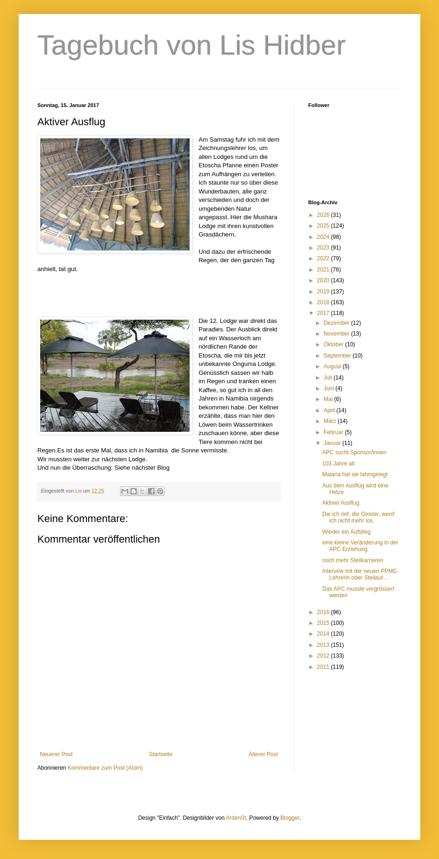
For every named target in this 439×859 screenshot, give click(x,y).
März (331, 421)
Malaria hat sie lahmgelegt (355, 474)
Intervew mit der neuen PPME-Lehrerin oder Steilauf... (360, 574)
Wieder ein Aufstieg (346, 532)
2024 (324, 237)
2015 (324, 623)
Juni (329, 388)
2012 (324, 655)
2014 (324, 633)
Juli (328, 377)
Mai (329, 399)
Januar (333, 443)
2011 (324, 667)
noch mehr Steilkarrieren (352, 560)
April (330, 410)
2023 (324, 247)
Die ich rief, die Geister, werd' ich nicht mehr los (358, 517)
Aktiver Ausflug (340, 503)
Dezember (337, 323)
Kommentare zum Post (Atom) (105, 768)
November (337, 333)
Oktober (334, 344)
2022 (324, 258)
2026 (324, 215)
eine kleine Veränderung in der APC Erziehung (360, 545)
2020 (324, 280)
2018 (324, 302)
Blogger (289, 818)
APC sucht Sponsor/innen (354, 452)
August (333, 366)
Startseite (161, 754)
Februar (334, 432)
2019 (324, 291)
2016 (324, 612)
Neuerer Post (56, 754)
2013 (324, 645)
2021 (324, 269)
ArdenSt (236, 818)
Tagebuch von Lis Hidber (191, 45)
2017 (324, 313)
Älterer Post (263, 754)
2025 (324, 225)
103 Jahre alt (338, 463)
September (338, 355)
